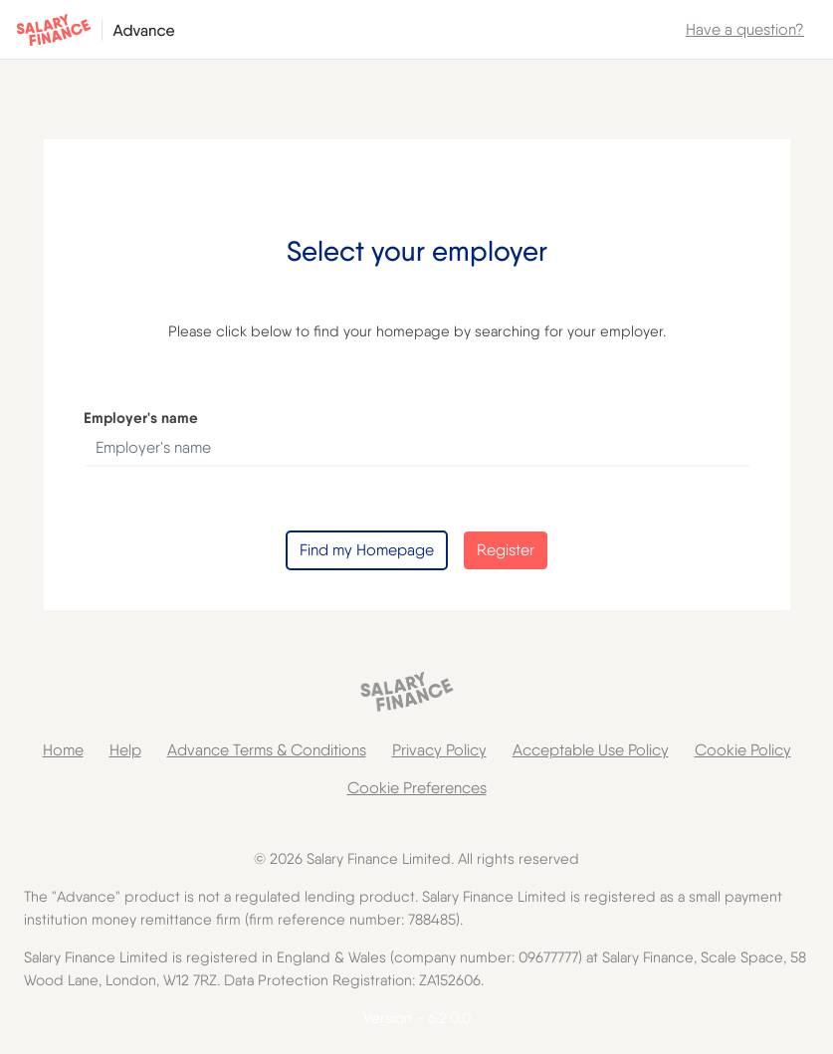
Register (505, 549)
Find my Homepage (367, 549)
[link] (745, 30)
